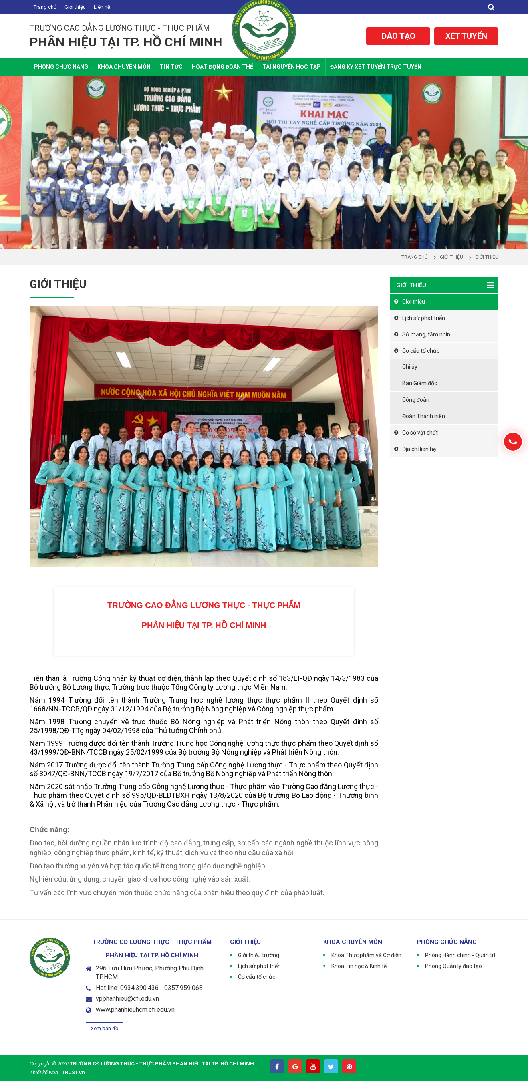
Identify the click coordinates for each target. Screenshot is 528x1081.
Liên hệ (102, 7)
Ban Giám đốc (419, 383)
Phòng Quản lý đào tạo (453, 966)
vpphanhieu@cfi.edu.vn (127, 998)
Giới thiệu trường (258, 955)
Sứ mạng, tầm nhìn (426, 334)
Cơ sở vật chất (420, 432)
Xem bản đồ (104, 1028)
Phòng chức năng (61, 67)
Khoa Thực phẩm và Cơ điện (366, 955)
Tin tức (171, 67)
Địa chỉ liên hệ (419, 449)
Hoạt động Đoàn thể (222, 67)
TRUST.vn (73, 1072)
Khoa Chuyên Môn (124, 67)
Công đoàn (415, 400)
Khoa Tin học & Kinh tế (359, 966)
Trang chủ (45, 7)
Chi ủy (409, 367)
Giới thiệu (75, 7)
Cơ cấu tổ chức (420, 351)
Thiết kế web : (45, 1072)
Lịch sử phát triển (423, 318)
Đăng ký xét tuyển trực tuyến (375, 67)
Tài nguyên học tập (291, 67)
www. (103, 1009)
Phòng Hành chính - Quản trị (460, 955)
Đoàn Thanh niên (423, 416)
